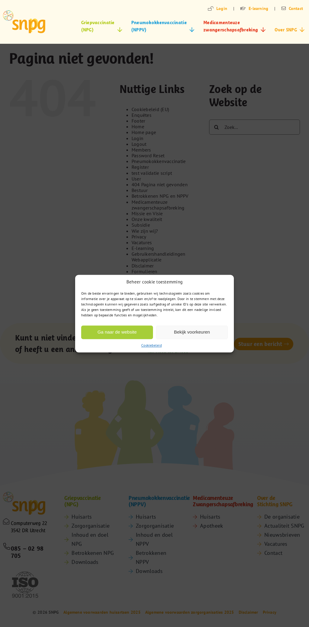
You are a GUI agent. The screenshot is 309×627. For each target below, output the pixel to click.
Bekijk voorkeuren (192, 331)
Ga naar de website (117, 331)
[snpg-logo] (24, 21)
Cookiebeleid (151, 345)
